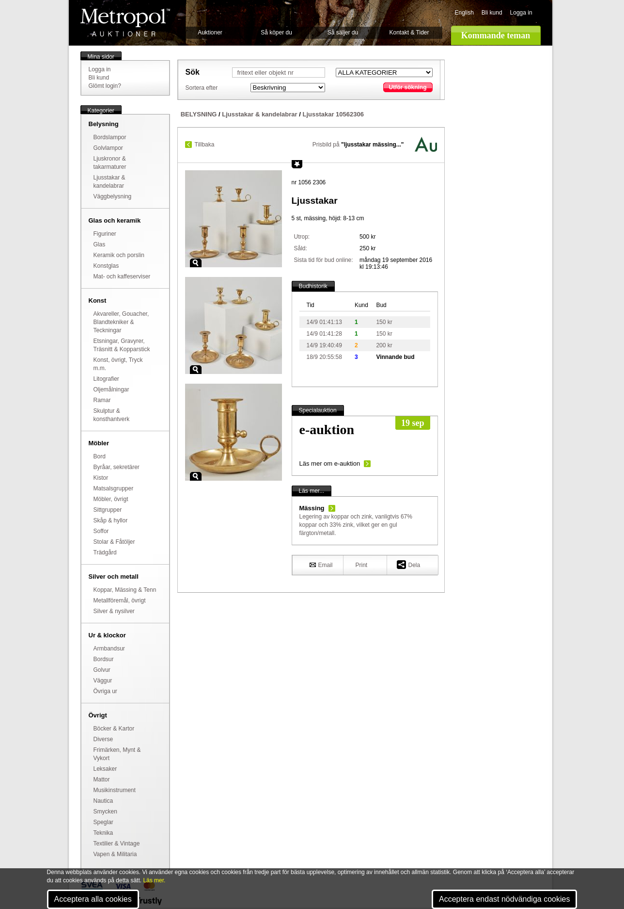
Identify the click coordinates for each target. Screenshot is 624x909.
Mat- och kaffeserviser (122, 276)
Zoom (196, 263)
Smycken (105, 811)
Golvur (102, 669)
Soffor (101, 531)
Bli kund (492, 12)
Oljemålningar (111, 389)
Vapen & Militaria (115, 854)
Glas (100, 244)
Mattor (102, 779)
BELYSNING (199, 114)
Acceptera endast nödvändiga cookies (504, 899)
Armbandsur (109, 648)
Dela (409, 564)
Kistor (101, 477)
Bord (100, 456)
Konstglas (106, 265)
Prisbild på (358, 144)
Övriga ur (105, 691)
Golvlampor (108, 148)
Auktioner (210, 32)
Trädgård (105, 552)
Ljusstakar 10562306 (332, 114)
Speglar (103, 822)
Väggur (103, 680)
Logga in (521, 12)
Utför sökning (408, 87)
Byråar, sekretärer (117, 467)
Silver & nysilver (114, 611)
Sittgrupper (108, 509)
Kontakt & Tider (409, 32)
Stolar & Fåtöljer (114, 541)
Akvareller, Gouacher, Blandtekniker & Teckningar (121, 322)
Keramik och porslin (119, 255)
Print (362, 565)
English (464, 12)
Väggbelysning (113, 196)
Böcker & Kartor (114, 728)
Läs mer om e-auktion (329, 463)
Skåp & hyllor (111, 520)
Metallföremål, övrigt (120, 600)
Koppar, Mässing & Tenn (125, 589)
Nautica (103, 800)
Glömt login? (105, 85)
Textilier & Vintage (117, 843)
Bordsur (104, 659)
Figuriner (105, 233)
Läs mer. (154, 880)
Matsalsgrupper (114, 488)
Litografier (106, 378)
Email (321, 564)
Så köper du (276, 32)
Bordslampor (110, 137)
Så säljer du (343, 32)
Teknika (103, 832)
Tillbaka (205, 144)
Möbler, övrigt (111, 499)
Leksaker (105, 768)
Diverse (103, 739)
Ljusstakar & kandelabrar (259, 114)
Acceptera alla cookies (93, 899)
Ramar (102, 400)
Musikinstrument (115, 790)
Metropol (125, 22)
